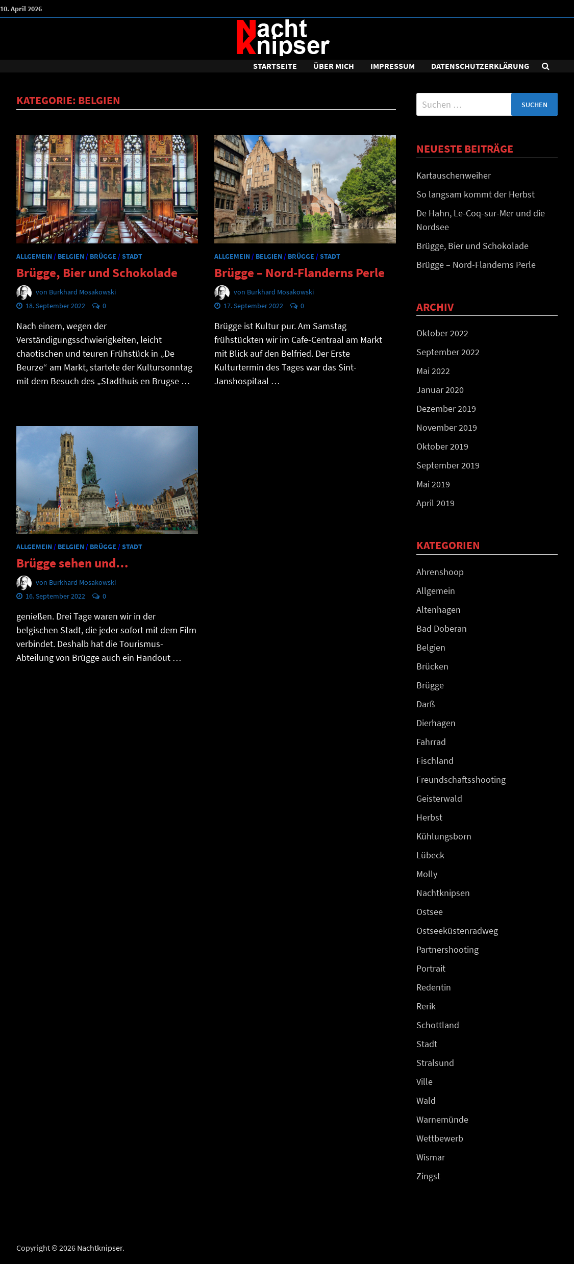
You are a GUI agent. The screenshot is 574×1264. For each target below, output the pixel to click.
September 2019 (448, 465)
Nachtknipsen (443, 893)
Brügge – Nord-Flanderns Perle (299, 272)
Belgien (71, 256)
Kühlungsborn (443, 836)
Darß (425, 704)
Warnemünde (442, 1119)
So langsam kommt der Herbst (475, 194)
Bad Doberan (441, 628)
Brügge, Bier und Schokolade (97, 272)
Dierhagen (436, 723)
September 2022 (448, 352)
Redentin (433, 987)
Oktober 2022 (442, 333)
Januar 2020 (440, 389)
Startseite (275, 66)
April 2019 (435, 503)
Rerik (426, 1006)
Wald (426, 1100)
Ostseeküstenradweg (457, 930)
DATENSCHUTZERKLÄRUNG (480, 66)
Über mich (333, 66)
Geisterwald (439, 798)
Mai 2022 (433, 371)
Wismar (430, 1157)
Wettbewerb (439, 1138)
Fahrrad (431, 742)
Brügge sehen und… (72, 563)
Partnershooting (447, 949)
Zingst (428, 1176)
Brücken (432, 666)
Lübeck (430, 855)
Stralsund (435, 1063)
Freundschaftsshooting (461, 779)
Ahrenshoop (440, 572)
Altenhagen (438, 609)
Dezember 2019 (446, 408)
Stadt (132, 256)
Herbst (429, 817)
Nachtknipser (99, 1248)
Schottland (437, 1025)
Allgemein (34, 256)
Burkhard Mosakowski (82, 291)
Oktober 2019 (442, 446)
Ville (424, 1081)
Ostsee (429, 912)
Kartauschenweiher (453, 175)
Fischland (435, 760)
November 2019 (446, 427)
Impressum (392, 66)
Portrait (430, 968)
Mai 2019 (433, 484)
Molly (426, 874)
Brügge (103, 256)
